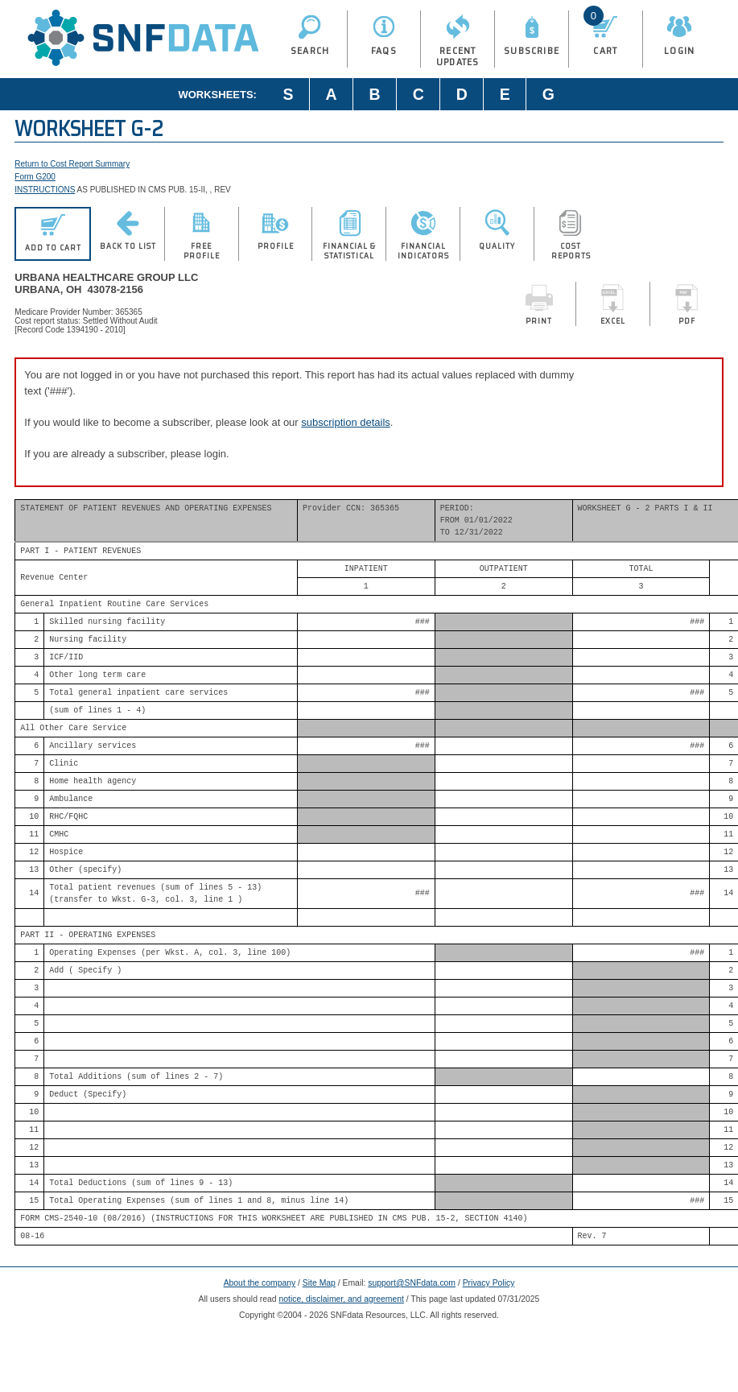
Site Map (319, 1282)
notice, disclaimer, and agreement (341, 1299)
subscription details (345, 422)
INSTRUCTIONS (44, 189)
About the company (260, 1282)
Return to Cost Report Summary (72, 163)
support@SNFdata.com (412, 1282)
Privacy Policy (489, 1282)
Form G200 (35, 176)
